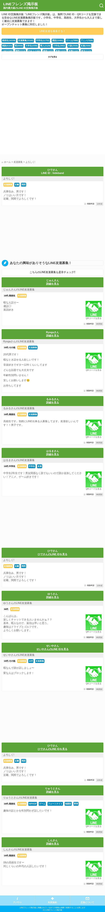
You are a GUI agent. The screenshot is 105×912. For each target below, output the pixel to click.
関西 (23, 184)
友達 (40, 466)
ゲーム (42, 804)
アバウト (17, 902)
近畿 (17, 184)
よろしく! (8, 178)
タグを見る (52, 57)
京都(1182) (73, 51)
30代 (6, 609)
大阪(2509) (73, 45)
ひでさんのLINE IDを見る (52, 554)
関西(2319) (20, 51)
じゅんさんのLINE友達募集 (19, 289)
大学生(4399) (31, 45)
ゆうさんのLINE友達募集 (17, 603)
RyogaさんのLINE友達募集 (18, 341)
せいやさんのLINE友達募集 (19, 655)
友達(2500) (86, 45)
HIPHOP (33, 804)
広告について (87, 902)
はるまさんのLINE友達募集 (19, 460)
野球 (76, 804)
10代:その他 (9, 347)
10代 (31, 661)
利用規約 (52, 902)
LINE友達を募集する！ (52, 31)
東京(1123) (86, 51)
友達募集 (8, 184)
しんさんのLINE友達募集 (17, 849)
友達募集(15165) (26, 40)
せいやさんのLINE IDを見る (52, 649)
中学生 (32, 466)
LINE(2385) (7, 51)
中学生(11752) (43, 40)
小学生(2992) (59, 45)
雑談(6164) (7, 45)
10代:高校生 (9, 295)
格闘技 (68, 804)
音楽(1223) (61, 51)
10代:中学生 (9, 466)
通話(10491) (57, 40)
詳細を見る (52, 283)
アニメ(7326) (87, 40)
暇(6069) (19, 45)
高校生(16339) (9, 40)
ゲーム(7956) (72, 40)
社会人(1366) (34, 51)
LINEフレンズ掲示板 (20, 6)
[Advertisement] (52, 85)
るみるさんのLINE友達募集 (19, 408)
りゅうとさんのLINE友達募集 (20, 797)
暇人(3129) (45, 45)
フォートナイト (55, 804)
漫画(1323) (48, 51)
